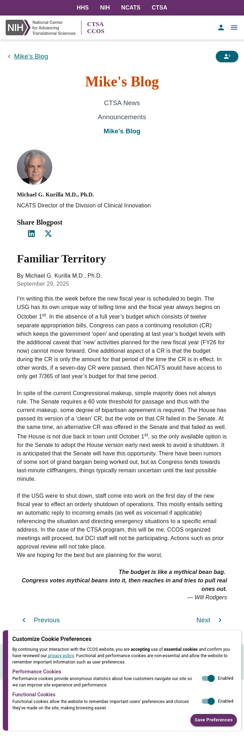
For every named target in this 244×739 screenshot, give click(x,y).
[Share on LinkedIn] (31, 233)
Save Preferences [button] (213, 720)
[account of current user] (221, 28)
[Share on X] (48, 233)
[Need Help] (227, 56)
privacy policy (61, 655)
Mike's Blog (31, 56)
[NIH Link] (43, 27)
